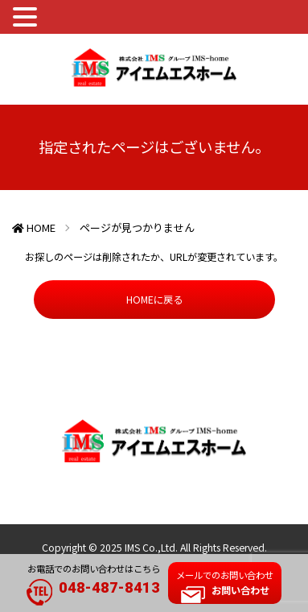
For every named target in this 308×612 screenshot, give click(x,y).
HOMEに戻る (154, 299)
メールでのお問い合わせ (224, 583)
